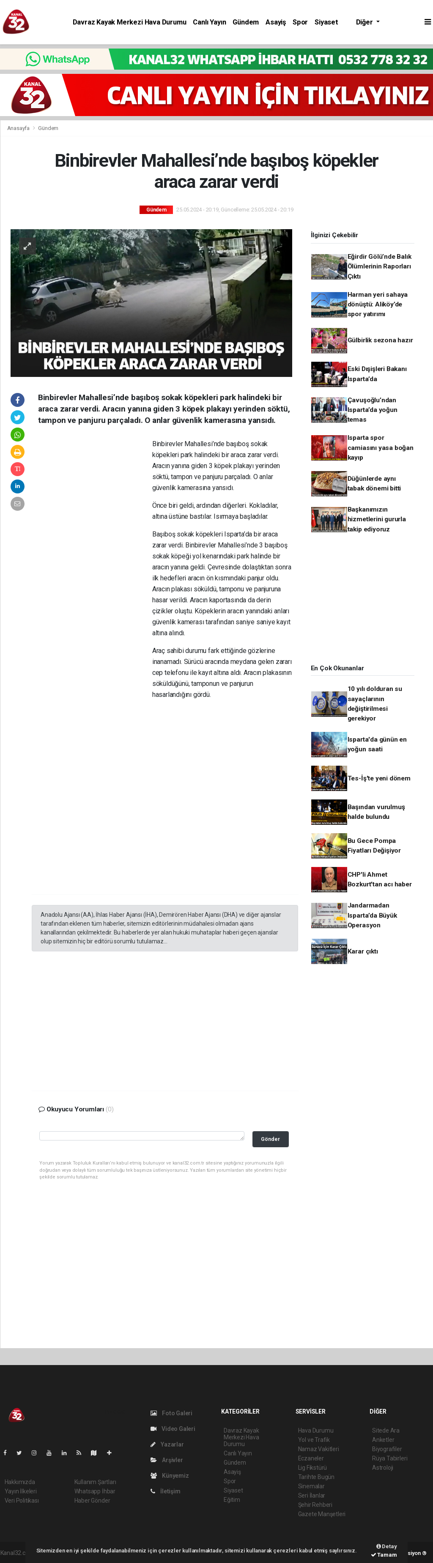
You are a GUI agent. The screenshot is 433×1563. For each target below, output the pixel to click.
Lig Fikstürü (312, 1467)
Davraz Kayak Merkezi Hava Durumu (129, 22)
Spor (300, 22)
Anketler (383, 1439)
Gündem (246, 22)
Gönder (270, 1139)
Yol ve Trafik (314, 1439)
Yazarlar (167, 1444)
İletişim (166, 1491)
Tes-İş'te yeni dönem (379, 778)
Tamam (384, 1555)
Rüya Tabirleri (389, 1458)
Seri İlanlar (312, 1495)
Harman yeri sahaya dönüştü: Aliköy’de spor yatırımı (378, 304)
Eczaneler (311, 1458)
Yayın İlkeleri (21, 1491)
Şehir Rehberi (315, 1504)
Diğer (365, 22)
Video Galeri (173, 1428)
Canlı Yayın (209, 22)
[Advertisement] (95, 567)
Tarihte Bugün (316, 1477)
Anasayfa (19, 128)
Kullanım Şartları (95, 1482)
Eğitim (232, 1499)
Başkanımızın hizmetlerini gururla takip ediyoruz (377, 519)
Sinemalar (311, 1486)
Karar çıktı (363, 951)
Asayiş (276, 22)
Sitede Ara (386, 1430)
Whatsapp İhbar (94, 1491)
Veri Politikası (22, 1500)
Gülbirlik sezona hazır (380, 340)
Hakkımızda (20, 1482)
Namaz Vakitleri (318, 1449)
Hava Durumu (316, 1430)
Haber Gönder (92, 1500)
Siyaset (326, 22)
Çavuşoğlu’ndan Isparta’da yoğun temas (372, 410)
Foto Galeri (172, 1413)
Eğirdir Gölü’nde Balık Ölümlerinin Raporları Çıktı (379, 266)
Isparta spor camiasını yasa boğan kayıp (381, 447)
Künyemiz (170, 1475)
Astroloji (382, 1467)
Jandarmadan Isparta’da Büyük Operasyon (372, 915)
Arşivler (167, 1460)
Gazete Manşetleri (322, 1514)
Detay (386, 1546)
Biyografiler (387, 1449)
